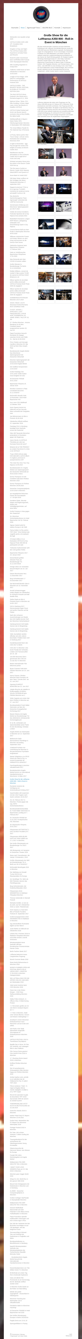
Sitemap (22, 1334)
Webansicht (69, 1335)
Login (70, 1334)
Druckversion (15, 1334)
